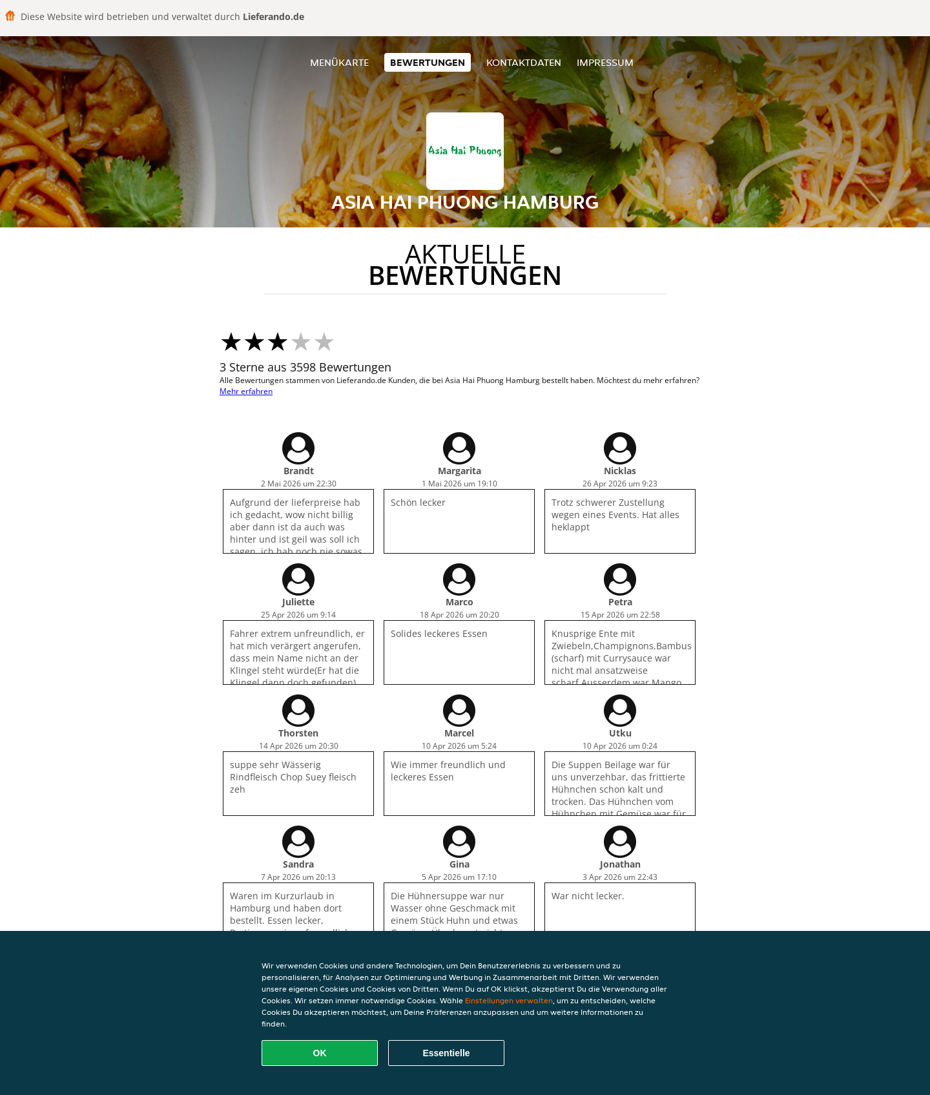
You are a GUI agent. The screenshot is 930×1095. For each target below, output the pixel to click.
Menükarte (339, 62)
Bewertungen (427, 62)
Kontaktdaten (523, 62)
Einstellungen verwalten (509, 1000)
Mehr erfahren (246, 391)
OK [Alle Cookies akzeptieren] (320, 1053)
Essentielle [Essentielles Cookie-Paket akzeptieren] (446, 1053)
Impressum (605, 62)
